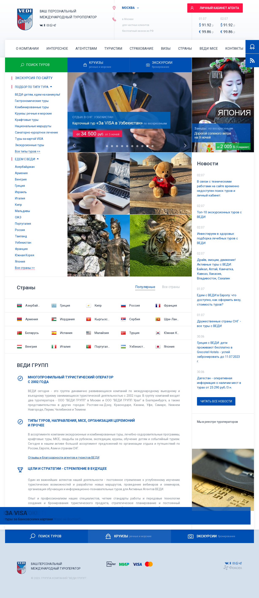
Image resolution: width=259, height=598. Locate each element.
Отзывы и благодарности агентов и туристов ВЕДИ (63, 457)
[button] (106, 146)
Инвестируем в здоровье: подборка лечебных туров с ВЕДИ (217, 238)
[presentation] (74, 145)
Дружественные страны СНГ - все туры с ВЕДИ (219, 323)
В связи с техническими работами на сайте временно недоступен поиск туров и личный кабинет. (218, 188)
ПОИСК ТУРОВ (45, 536)
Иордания (63, 319)
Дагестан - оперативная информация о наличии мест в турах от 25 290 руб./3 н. (219, 382)
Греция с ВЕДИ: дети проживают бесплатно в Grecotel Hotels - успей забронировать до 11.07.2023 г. (218, 352)
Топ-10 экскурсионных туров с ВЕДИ (219, 214)
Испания (61, 332)
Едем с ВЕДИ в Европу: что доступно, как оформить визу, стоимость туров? (219, 299)
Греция (60, 305)
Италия (60, 346)
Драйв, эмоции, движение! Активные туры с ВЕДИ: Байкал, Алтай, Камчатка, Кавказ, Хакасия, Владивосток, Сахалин (216, 269)
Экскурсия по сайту (34, 78)
